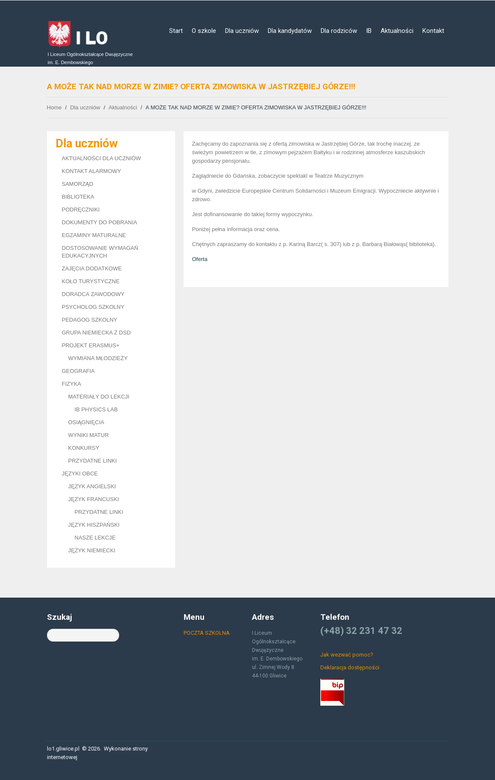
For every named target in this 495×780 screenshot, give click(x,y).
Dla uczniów (242, 31)
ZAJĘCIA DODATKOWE (92, 268)
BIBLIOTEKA (78, 197)
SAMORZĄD (78, 184)
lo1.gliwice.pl (63, 748)
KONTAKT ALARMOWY (91, 171)
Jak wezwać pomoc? (346, 654)
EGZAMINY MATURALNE (94, 235)
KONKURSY (84, 448)
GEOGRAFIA (78, 371)
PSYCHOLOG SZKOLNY (93, 307)
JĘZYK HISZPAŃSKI (94, 525)
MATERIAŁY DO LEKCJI (98, 396)
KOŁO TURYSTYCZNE (91, 281)
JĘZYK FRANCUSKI (93, 499)
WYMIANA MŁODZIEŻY (98, 358)
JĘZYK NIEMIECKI (92, 550)
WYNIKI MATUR (88, 435)
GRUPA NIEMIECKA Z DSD (96, 332)
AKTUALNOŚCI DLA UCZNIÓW (101, 158)
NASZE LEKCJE (95, 537)
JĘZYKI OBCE (80, 473)
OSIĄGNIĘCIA (86, 422)
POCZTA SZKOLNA (207, 633)
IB (369, 31)
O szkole (204, 31)
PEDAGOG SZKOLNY (89, 320)
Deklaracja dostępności (349, 667)
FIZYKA (72, 384)
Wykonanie (117, 748)
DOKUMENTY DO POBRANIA (100, 222)
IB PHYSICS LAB (96, 409)
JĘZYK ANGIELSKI (92, 486)
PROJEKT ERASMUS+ (91, 345)
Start (176, 31)
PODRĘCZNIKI (81, 209)
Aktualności (397, 31)
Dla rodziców (339, 31)
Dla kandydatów (290, 31)
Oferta (200, 259)
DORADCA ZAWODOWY (93, 294)
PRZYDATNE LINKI (92, 460)
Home (54, 107)
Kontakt (433, 31)
